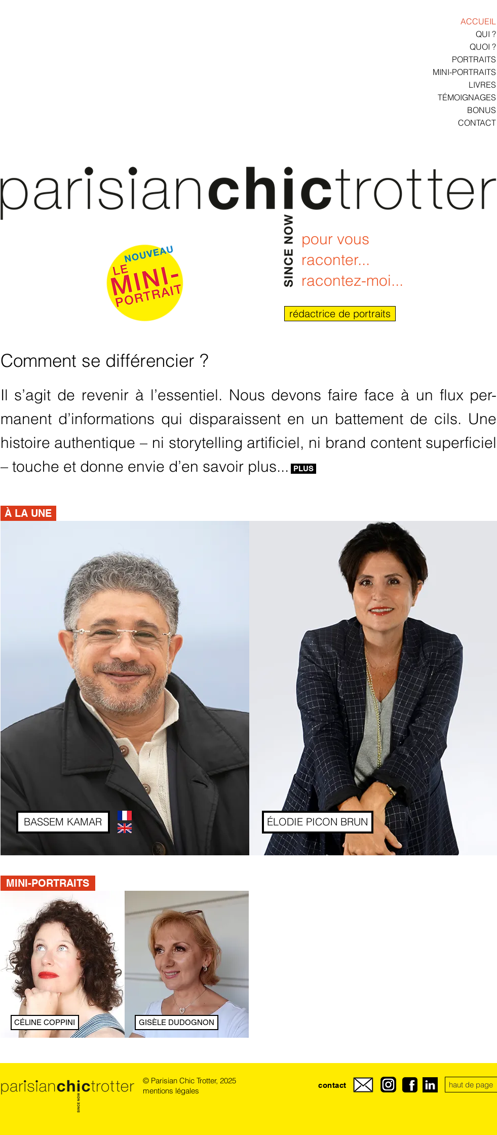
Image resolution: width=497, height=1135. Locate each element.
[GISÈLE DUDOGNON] (176, 1022)
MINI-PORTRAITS (464, 72)
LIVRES (482, 85)
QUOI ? (483, 47)
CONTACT (477, 123)
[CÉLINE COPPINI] (45, 1022)
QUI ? (486, 34)
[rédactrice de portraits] (340, 313)
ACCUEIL (478, 21)
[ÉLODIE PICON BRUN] (317, 822)
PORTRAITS (474, 59)
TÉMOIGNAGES (467, 97)
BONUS (481, 110)
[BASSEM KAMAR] (63, 822)
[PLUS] (303, 469)
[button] (28, 513)
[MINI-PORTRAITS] (48, 883)
